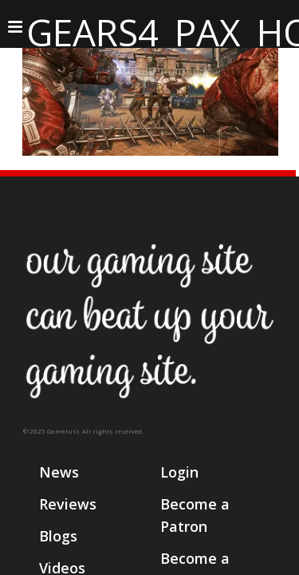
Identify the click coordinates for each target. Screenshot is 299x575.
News (59, 472)
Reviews (67, 504)
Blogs (58, 535)
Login (179, 472)
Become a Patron (195, 515)
